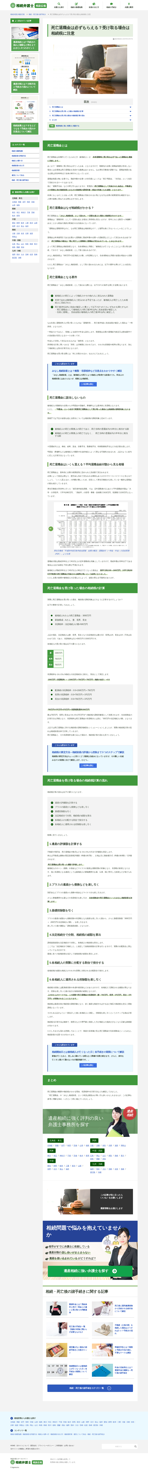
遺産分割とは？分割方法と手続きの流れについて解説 (24, 87)
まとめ (54, 120)
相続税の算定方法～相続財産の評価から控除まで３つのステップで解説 (88, 752)
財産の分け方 (94, 5)
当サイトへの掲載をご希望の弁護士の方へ (25, 1449)
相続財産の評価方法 (19, 156)
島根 (116, 1156)
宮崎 (110, 1169)
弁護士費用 (129, 5)
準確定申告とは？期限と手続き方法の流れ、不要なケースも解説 (124, 1350)
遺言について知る (18, 175)
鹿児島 (92, 1172)
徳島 (92, 1159)
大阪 (92, 1145)
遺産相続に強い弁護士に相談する (64, 125)
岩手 (63, 1145)
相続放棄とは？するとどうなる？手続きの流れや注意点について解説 (24, 128)
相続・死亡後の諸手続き (20, 180)
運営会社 (33, 1445)
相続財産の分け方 (18, 165)
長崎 (122, 1169)
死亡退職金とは (57, 107)
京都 (98, 1145)
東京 (49, 1156)
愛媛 (98, 1159)
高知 (104, 1159)
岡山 (98, 1156)
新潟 (73, 1166)
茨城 (75, 1156)
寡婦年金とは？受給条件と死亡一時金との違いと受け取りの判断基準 (78, 1308)
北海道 (49, 1145)
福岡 (92, 1169)
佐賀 (116, 1169)
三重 (67, 1166)
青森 (57, 1145)
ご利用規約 (59, 1445)
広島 (92, 1156)
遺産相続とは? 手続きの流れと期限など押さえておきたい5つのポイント (24, 45)
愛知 (49, 1166)
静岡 (55, 1166)
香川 (122, 1156)
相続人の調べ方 (17, 161)
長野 (49, 1169)
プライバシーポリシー (46, 1445)
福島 (87, 1145)
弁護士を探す (59, 5)
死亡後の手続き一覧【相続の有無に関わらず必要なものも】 (78, 1329)
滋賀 (116, 1145)
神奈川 (62, 1156)
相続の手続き (111, 5)
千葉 (69, 1156)
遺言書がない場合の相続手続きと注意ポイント (78, 1350)
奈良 (104, 1145)
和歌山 (123, 1145)
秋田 (69, 1145)
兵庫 (110, 1145)
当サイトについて (22, 1445)
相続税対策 (16, 170)
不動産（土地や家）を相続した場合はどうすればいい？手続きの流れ (124, 1329)
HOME (12, 1445)
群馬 (87, 1156)
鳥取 (110, 1156)
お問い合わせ (69, 1445)
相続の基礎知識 (76, 5)
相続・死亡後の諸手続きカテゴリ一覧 (86, 1388)
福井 (67, 1169)
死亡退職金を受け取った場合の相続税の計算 (67, 111)
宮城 (75, 1145)
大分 (104, 1169)
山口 (104, 1156)
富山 (61, 1169)
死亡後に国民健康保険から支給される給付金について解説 (124, 1308)
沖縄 (99, 1172)
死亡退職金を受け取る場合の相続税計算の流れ (68, 115)
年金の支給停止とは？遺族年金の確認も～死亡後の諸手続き (124, 1370)
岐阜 (61, 1166)
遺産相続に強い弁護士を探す (86, 1271)
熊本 (98, 1169)
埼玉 (55, 1156)
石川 (55, 1169)
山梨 (79, 1166)
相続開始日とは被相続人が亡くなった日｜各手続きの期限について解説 (88, 1052)
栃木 (81, 1156)
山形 (81, 1145)
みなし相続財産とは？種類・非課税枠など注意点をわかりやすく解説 (87, 371)
